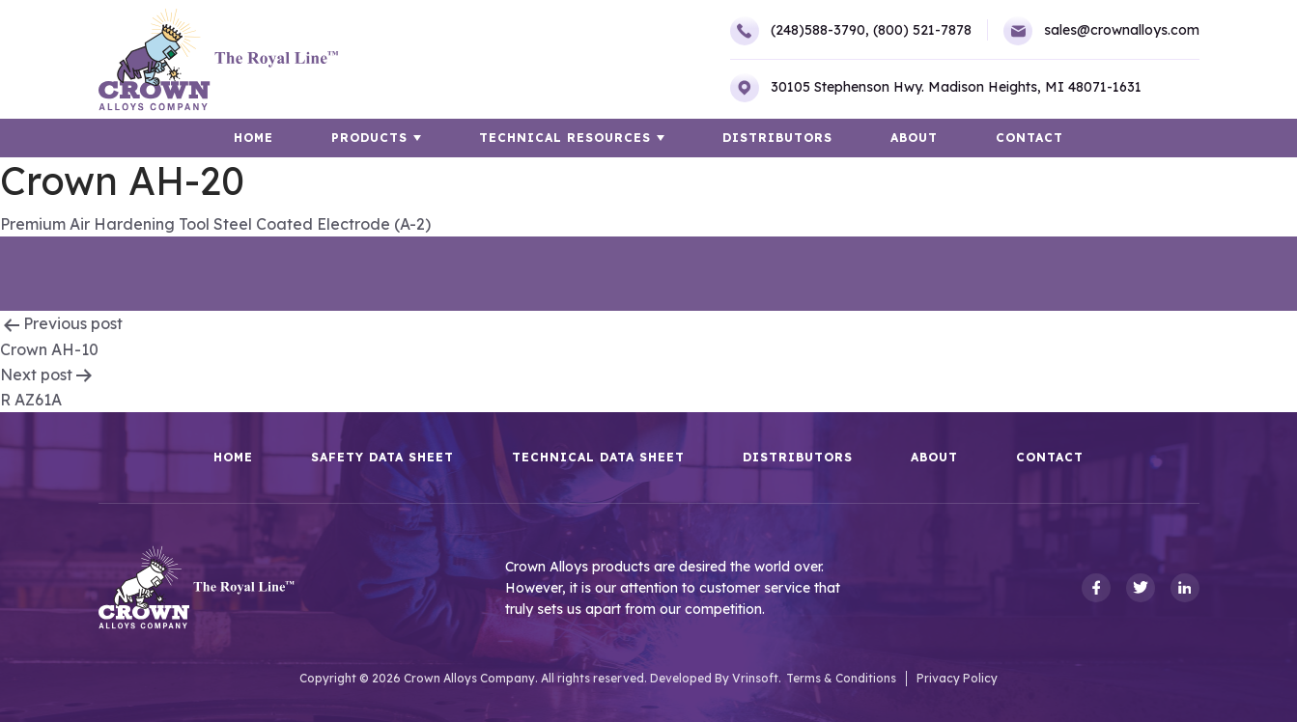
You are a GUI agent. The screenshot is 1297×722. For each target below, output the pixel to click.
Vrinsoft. (756, 678)
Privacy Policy (957, 678)
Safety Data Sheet (382, 457)
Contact (1029, 137)
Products (369, 137)
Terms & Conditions (841, 678)
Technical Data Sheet (598, 457)
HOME (253, 137)
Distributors (777, 137)
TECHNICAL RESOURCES (565, 137)
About (914, 137)
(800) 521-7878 (922, 30)
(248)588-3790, (799, 30)
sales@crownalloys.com (1101, 30)
